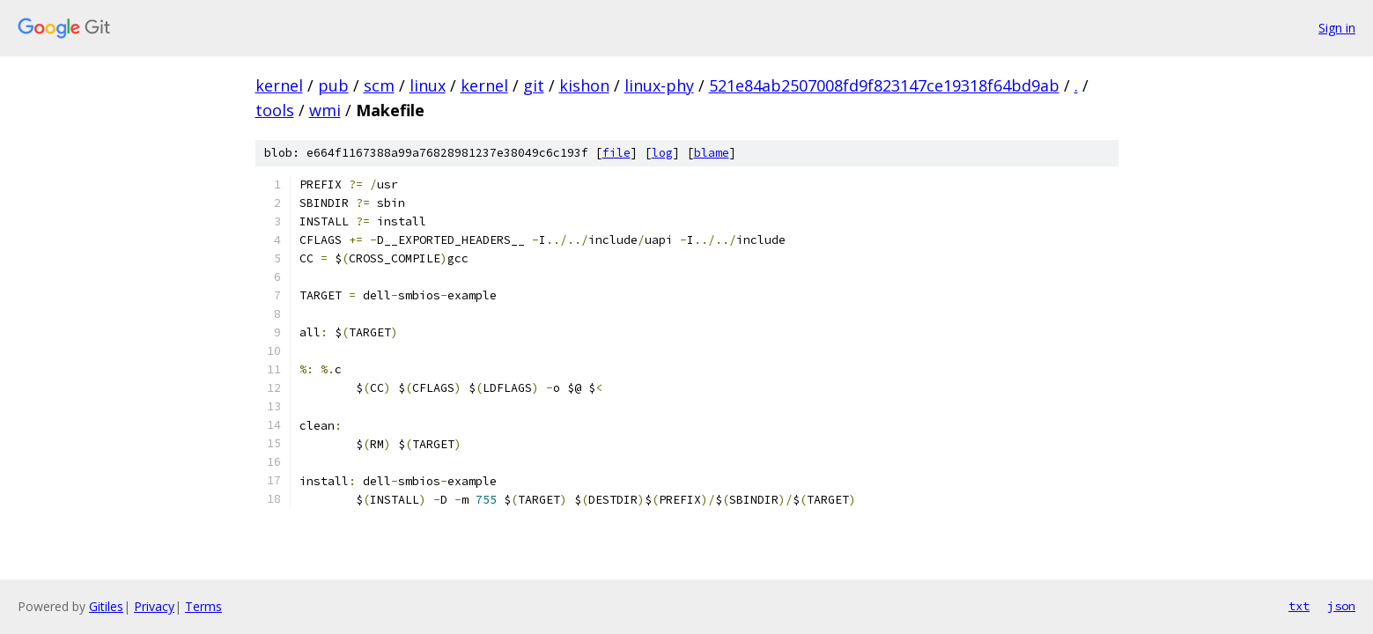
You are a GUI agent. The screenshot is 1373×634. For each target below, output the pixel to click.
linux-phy (659, 85)
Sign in (1336, 27)
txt (1299, 606)
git (533, 85)
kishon (584, 85)
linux (428, 85)
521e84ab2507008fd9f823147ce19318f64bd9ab (884, 85)
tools (274, 110)
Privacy (154, 606)
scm (379, 85)
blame (711, 152)
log (662, 152)
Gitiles (106, 606)
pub (333, 85)
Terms (203, 606)
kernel (279, 85)
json (1341, 606)
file (616, 152)
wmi (325, 110)
